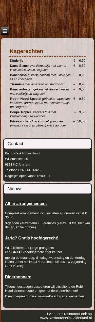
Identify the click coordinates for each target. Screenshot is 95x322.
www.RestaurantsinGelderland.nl (66, 318)
